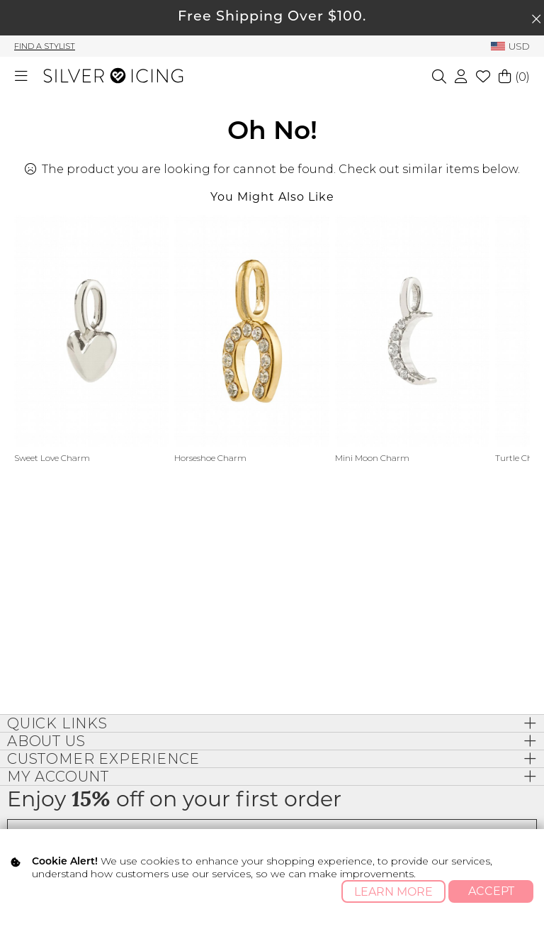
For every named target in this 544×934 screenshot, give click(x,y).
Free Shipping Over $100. (272, 17)
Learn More (393, 892)
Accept (491, 891)
